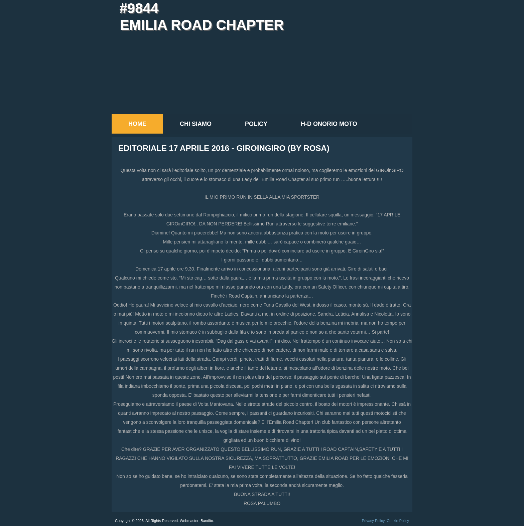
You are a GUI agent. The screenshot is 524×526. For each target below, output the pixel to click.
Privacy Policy (373, 521)
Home (137, 124)
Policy (256, 124)
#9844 (138, 8)
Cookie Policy (398, 521)
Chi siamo (196, 124)
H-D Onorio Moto (329, 124)
